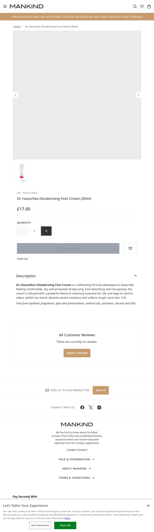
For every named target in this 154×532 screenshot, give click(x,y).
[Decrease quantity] (22, 231)
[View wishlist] (142, 6)
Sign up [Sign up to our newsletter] (101, 390)
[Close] (148, 506)
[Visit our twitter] (91, 407)
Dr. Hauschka (27, 193)
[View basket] (149, 6)
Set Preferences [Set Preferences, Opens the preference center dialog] (40, 525)
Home (16, 26)
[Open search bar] (135, 6)
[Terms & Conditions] (77, 478)
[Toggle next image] (138, 95)
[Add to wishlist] (130, 248)
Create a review (77, 353)
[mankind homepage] (26, 6)
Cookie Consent (77, 450)
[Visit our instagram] (99, 407)
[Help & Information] (77, 459)
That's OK (65, 525)
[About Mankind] (77, 468)
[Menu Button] (5, 6)
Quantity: (24, 222)
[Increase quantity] (46, 231)
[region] (77, 516)
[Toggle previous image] (15, 95)
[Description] (77, 276)
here (67, 518)
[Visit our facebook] (82, 407)
